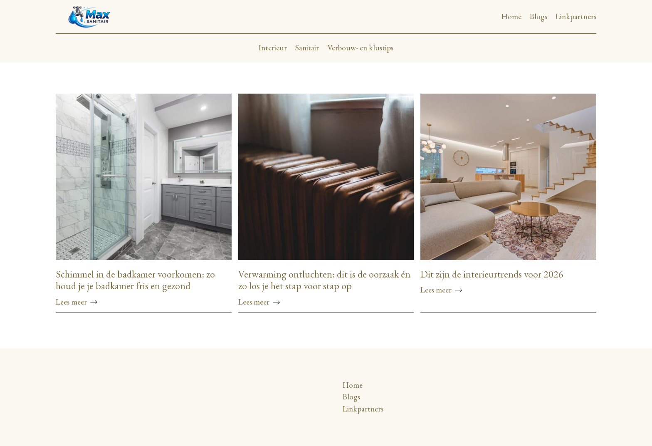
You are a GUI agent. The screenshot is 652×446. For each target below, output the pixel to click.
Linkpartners (576, 16)
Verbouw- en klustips (360, 47)
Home (511, 16)
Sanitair (307, 47)
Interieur (273, 47)
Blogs (538, 16)
